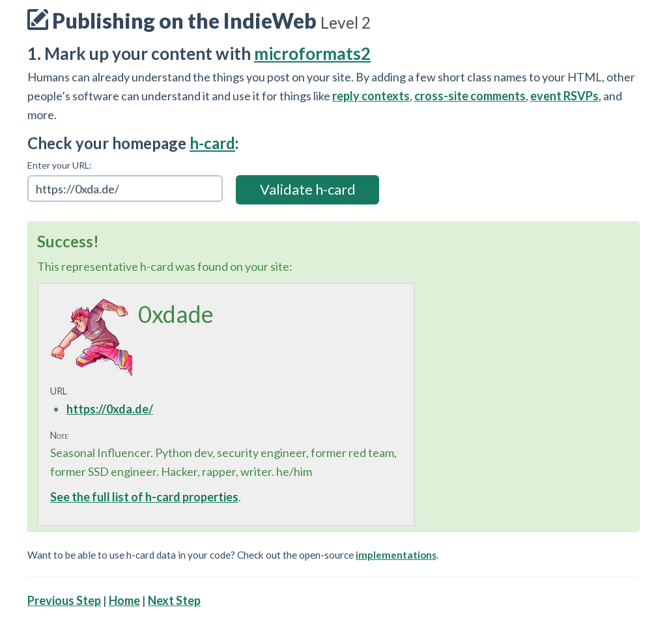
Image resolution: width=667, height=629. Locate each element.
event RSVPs (564, 96)
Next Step (174, 600)
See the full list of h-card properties (144, 497)
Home (124, 600)
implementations (396, 555)
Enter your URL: (59, 165)
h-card (212, 142)
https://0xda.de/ (109, 409)
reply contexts (371, 96)
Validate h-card (308, 189)
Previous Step (64, 600)
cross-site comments (470, 96)
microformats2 (312, 53)
